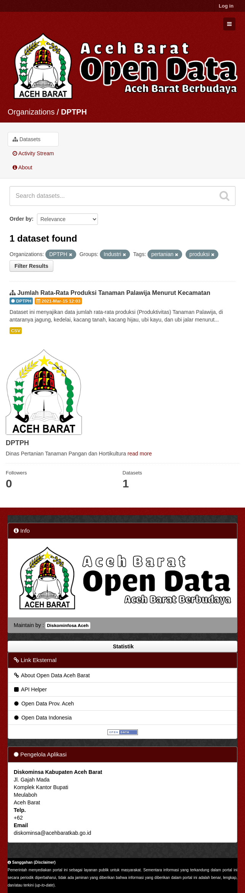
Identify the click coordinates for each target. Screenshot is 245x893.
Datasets (26, 139)
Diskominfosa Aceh (67, 625)
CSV (15, 330)
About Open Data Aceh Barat (51, 675)
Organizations (31, 112)
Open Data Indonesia (42, 718)
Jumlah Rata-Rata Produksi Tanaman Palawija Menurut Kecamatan (113, 293)
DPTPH (74, 112)
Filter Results (31, 266)
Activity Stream (33, 153)
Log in (226, 6)
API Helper (30, 689)
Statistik (122, 646)
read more (140, 453)
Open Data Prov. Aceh (43, 703)
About (22, 167)
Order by (21, 219)
